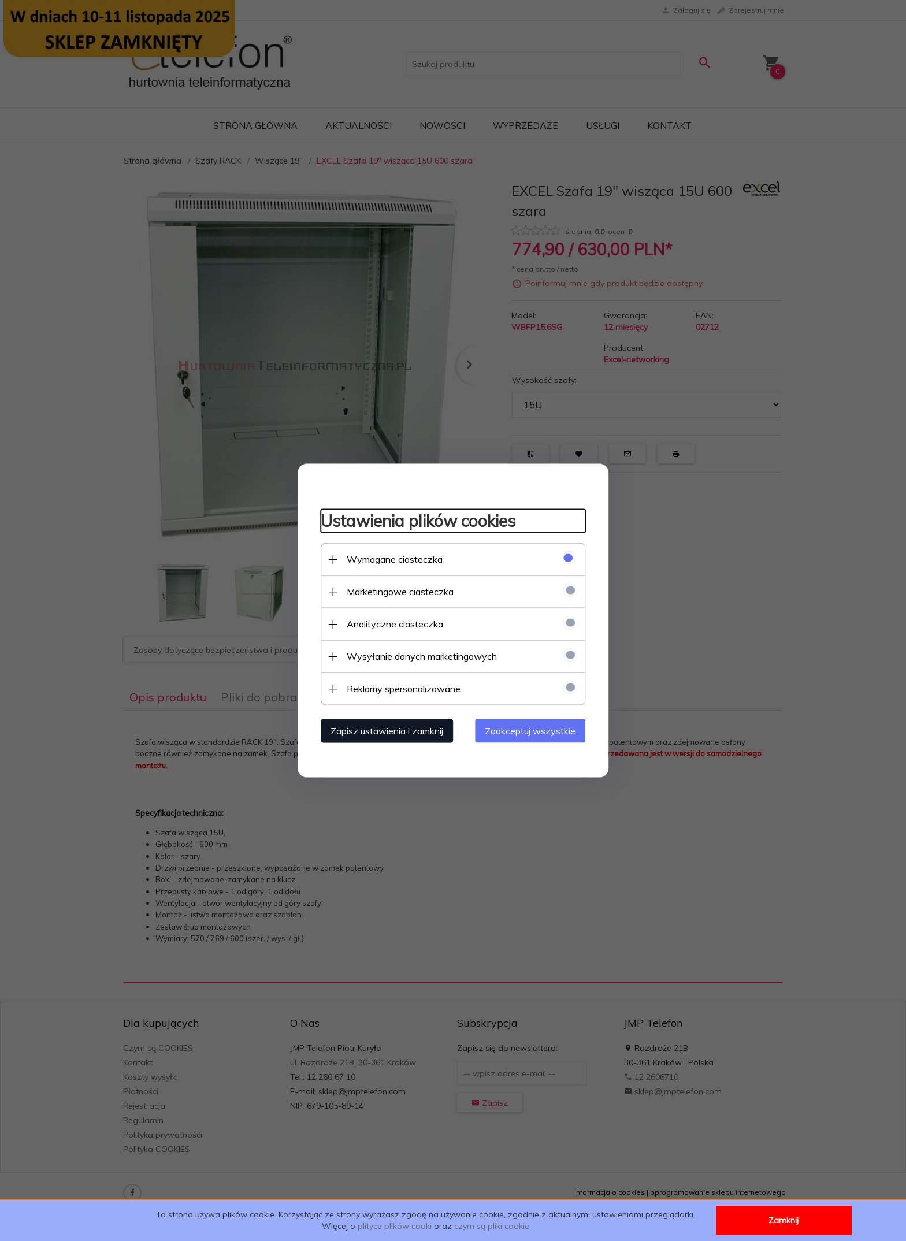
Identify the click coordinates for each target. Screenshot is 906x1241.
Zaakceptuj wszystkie (530, 731)
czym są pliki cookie (491, 1226)
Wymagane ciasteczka (394, 559)
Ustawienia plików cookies (417, 520)
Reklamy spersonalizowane (403, 688)
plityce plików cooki (395, 1226)
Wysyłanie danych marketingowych (421, 656)
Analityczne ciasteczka (394, 624)
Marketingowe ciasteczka (399, 591)
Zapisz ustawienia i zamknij (386, 731)
